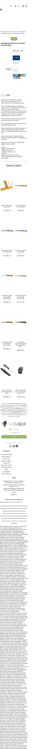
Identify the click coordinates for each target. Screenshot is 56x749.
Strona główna (5, 27)
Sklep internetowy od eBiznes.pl (28, 465)
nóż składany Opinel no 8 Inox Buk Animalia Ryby (14, 275)
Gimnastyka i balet (10, 437)
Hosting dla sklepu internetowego (28, 413)
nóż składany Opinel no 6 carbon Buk (14, 227)
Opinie (10, 87)
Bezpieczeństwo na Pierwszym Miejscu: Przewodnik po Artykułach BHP (22, 451)
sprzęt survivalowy (13, 383)
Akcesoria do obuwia (9, 425)
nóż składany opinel (6, 381)
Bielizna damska (9, 427)
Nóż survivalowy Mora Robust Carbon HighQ (14, 368)
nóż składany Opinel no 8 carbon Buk (41, 180)
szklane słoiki (12, 467)
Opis (4, 87)
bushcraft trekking (37, 383)
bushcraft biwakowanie (10, 384)
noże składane (23, 27)
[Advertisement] (28, 14)
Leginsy (10, 440)
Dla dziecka (10, 433)
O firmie (22, 458)
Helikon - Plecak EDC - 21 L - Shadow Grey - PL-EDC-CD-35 (41, 369)
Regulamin (22, 460)
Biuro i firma (9, 429)
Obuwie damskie (9, 444)
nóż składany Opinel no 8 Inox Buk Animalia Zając (41, 275)
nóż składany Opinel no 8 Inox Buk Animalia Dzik (14, 322)
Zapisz (28, 407)
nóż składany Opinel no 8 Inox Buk (41, 227)
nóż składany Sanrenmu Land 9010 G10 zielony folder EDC (40, 322)
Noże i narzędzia (14, 27)
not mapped (9, 442)
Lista (28, 32)
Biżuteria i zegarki (10, 431)
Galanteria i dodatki (10, 435)
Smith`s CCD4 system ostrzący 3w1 (14, 180)
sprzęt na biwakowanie (14, 380)
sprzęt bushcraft (5, 383)
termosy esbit (49, 380)
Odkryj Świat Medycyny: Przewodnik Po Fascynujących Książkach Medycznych (22, 455)
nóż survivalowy (40, 381)
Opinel (43, 53)
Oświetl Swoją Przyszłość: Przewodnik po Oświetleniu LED (22, 453)
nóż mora (54, 380)
